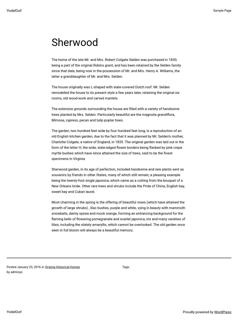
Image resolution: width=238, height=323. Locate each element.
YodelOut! (14, 10)
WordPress (222, 312)
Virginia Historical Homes (62, 267)
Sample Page (222, 10)
